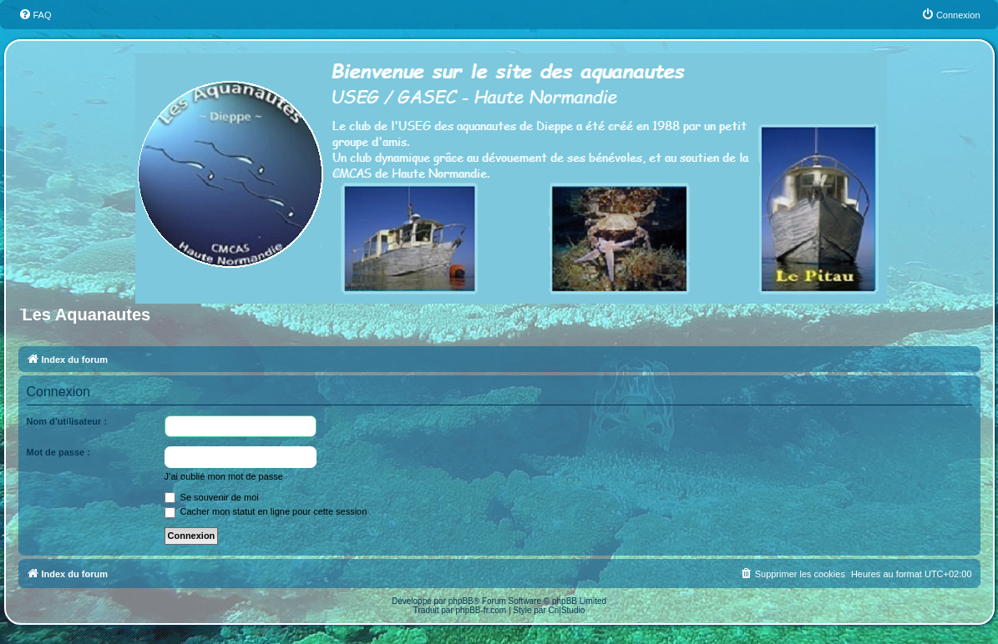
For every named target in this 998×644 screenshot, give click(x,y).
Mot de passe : (58, 452)
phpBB (461, 601)
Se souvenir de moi (212, 497)
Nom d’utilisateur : (67, 421)
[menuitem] (35, 15)
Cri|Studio (567, 610)
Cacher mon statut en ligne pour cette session (266, 511)
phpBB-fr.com (481, 610)
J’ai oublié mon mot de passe (224, 476)
